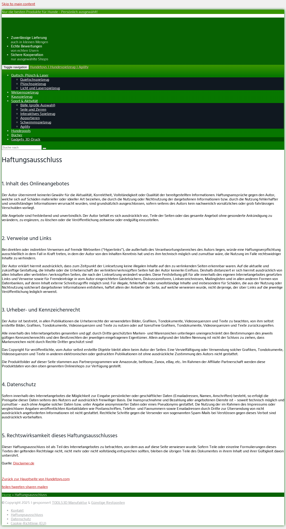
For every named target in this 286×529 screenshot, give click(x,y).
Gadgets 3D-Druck (25, 139)
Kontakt (17, 510)
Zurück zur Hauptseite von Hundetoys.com (36, 479)
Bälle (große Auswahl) (37, 105)
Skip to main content (18, 4)
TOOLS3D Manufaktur (69, 502)
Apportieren (30, 118)
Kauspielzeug (21, 96)
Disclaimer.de (23, 463)
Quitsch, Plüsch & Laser (29, 75)
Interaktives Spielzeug (37, 114)
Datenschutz (21, 519)
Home (6, 495)
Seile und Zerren (33, 109)
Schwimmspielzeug (35, 122)
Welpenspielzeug (25, 92)
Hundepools (21, 131)
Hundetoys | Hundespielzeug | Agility (59, 67)
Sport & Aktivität (24, 101)
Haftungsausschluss (27, 515)
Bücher (16, 135)
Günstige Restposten (108, 502)
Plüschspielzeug (33, 84)
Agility (25, 126)
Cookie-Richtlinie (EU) (28, 523)
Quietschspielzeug (34, 79)
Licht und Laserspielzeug (40, 88)
